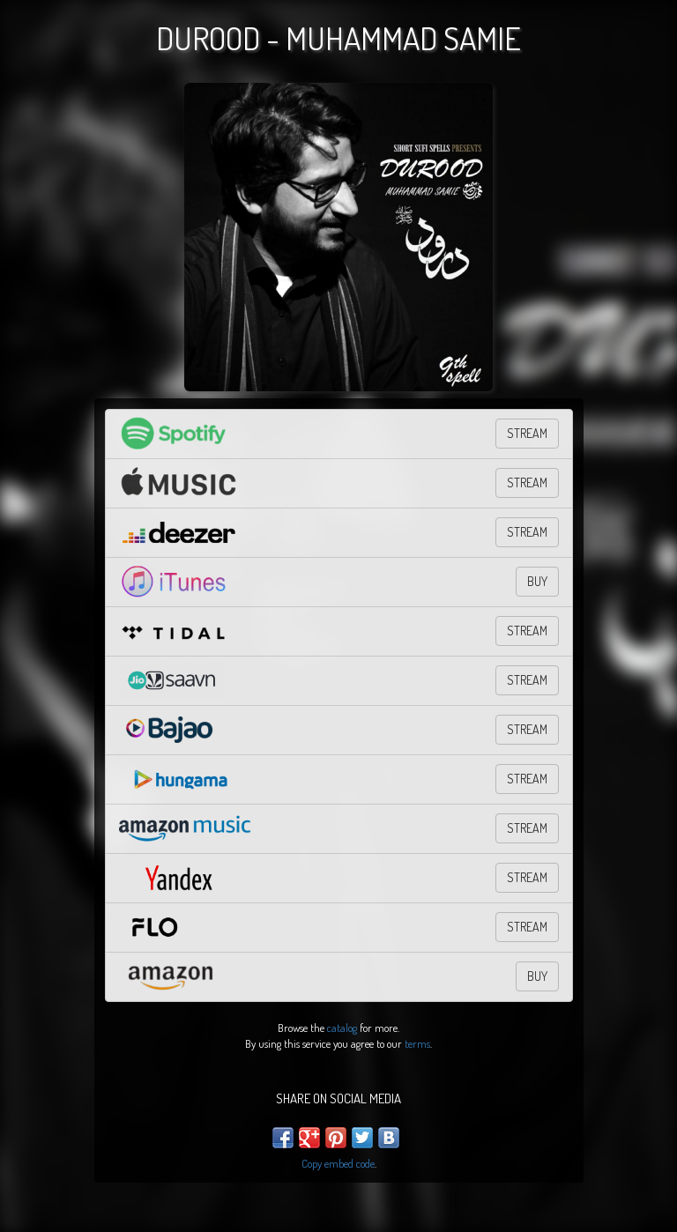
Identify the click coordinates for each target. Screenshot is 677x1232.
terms (417, 1043)
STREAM (527, 433)
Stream (527, 679)
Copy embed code (338, 1163)
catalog (342, 1027)
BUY (537, 581)
